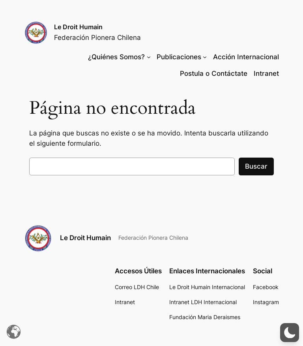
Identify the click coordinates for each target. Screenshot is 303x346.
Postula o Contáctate (213, 73)
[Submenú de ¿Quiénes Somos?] (149, 57)
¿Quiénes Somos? (116, 57)
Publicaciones (179, 57)
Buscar (256, 166)
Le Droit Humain (78, 27)
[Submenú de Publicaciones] (205, 57)
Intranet (266, 73)
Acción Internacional (246, 57)
